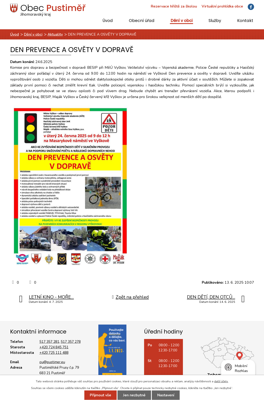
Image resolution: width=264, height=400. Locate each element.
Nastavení (165, 395)
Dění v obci (181, 20)
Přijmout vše (100, 395)
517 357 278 (71, 341)
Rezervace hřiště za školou (174, 6)
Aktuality (55, 34)
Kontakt (245, 20)
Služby (215, 20)
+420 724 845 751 (53, 347)
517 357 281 (49, 341)
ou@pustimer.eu (52, 362)
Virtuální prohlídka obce (222, 6)
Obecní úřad (141, 20)
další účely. (221, 381)
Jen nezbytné (134, 395)
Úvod (108, 20)
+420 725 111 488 (53, 352)
